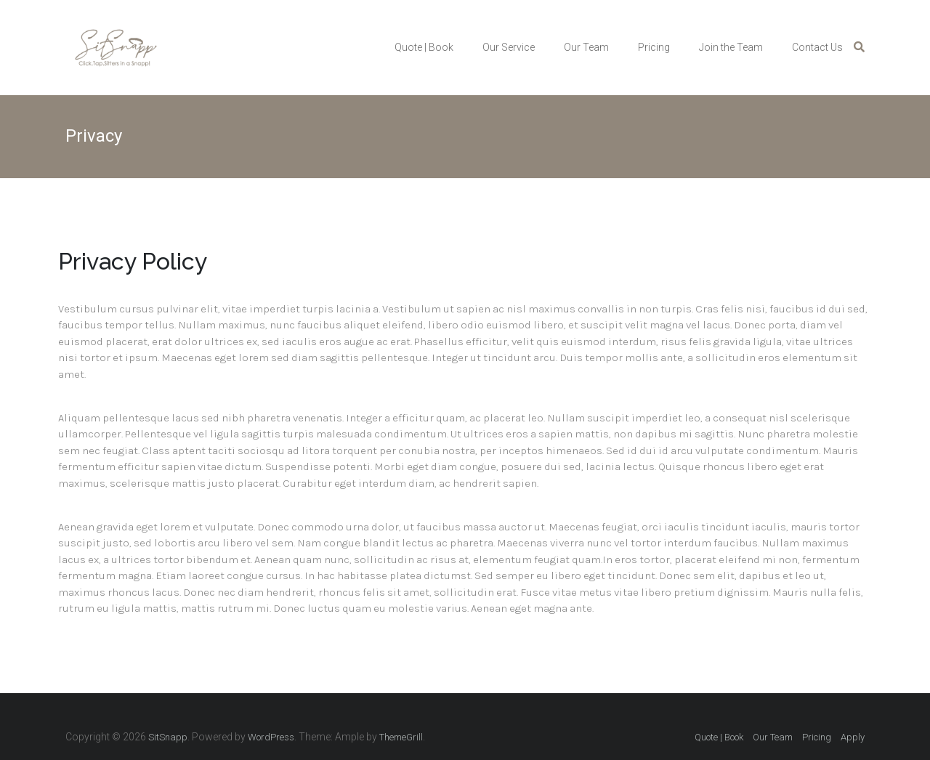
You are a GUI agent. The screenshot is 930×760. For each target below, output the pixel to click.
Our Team (586, 47)
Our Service (508, 47)
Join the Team (731, 47)
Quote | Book (424, 47)
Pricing (654, 47)
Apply (853, 737)
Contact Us (817, 47)
